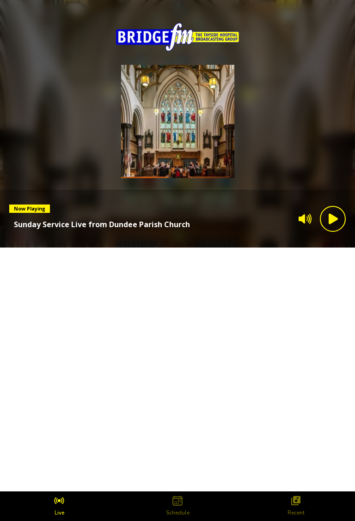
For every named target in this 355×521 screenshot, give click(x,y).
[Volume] (305, 219)
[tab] (59, 506)
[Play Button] (333, 219)
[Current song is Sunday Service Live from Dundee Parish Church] (102, 224)
